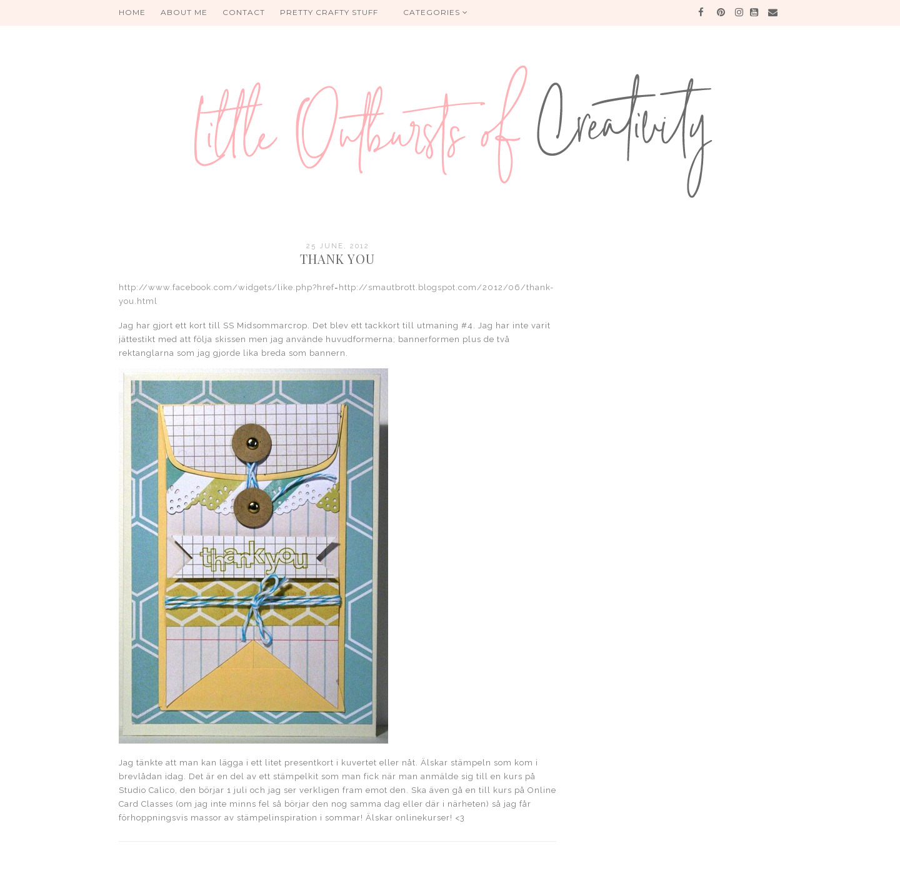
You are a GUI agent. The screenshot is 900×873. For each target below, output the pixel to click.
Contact (243, 12)
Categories (435, 12)
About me (184, 12)
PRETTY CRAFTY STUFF (329, 12)
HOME (132, 12)
